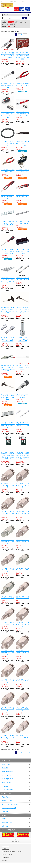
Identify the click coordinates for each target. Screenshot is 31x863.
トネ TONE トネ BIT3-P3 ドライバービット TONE (22, 597)
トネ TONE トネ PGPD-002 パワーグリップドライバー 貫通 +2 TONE (7, 251)
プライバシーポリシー (7, 855)
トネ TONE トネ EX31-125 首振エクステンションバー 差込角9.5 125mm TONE (22, 425)
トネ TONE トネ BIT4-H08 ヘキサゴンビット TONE (7, 709)
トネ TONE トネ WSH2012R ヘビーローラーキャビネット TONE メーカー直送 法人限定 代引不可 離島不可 (22, 56)
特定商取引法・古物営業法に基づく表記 (12, 852)
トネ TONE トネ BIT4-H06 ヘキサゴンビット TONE (7, 681)
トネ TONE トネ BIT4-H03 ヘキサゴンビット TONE (22, 624)
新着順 (17, 22)
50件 (10, 26)
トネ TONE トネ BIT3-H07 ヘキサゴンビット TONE (7, 541)
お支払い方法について (8, 790)
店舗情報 (4, 819)
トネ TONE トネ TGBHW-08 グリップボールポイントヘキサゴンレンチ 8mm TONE (7, 397)
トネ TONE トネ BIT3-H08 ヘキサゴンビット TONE (22, 541)
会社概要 (4, 860)
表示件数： (4, 26)
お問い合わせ (5, 857)
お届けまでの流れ (7, 782)
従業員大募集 (6, 826)
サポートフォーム (7, 801)
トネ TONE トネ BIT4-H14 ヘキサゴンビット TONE (22, 737)
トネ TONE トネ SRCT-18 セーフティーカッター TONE (22, 196)
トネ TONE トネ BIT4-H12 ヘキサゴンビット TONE (7, 737)
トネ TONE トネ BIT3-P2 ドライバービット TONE (7, 597)
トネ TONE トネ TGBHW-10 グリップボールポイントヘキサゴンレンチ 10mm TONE (22, 310)
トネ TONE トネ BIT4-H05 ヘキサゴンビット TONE (22, 653)
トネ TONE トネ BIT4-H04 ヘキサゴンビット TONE (7, 653)
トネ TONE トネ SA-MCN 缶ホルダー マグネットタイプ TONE (22, 251)
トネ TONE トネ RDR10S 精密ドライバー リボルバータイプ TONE (22, 143)
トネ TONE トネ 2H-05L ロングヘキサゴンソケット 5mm (22, 367)
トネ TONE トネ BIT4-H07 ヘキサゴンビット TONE (22, 681)
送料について (6, 786)
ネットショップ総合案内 (9, 808)
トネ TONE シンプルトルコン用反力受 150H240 (22, 222)
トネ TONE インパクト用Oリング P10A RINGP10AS (7, 143)
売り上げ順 (12, 24)
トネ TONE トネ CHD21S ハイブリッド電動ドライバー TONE (22, 396)
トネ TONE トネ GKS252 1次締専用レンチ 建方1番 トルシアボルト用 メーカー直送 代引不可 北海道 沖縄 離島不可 (8, 456)
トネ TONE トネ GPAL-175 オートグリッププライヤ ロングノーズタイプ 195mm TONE (8, 368)
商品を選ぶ (5, 768)
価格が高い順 (5, 24)
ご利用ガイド (5, 849)
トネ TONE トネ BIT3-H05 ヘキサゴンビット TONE (7, 513)
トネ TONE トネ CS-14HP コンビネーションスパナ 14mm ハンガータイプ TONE (8, 280)
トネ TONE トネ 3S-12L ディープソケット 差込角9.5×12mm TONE (22, 339)
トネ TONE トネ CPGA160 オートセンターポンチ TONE (7, 85)
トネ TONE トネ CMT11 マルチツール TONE (22, 171)
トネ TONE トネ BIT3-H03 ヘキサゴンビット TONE (22, 485)
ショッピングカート (8, 775)
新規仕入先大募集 (7, 822)
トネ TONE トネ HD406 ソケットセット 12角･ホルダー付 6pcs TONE (7, 223)
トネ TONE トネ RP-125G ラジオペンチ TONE (8, 171)
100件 (13, 26)
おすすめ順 (11, 22)
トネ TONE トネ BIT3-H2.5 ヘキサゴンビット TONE (7, 485)
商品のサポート (6, 797)
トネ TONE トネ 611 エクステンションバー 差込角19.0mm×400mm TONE (8, 339)
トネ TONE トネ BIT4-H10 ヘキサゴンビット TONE (22, 709)
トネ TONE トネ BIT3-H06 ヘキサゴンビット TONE (22, 513)
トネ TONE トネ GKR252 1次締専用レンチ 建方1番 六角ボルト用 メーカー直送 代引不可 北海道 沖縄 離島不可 (22, 456)
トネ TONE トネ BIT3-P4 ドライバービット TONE (7, 623)
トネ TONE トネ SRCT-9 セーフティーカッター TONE (7, 196)
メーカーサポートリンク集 (10, 804)
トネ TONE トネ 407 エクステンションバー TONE (22, 278)
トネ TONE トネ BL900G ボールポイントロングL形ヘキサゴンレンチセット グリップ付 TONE (7, 55)
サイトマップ (5, 846)
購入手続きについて (8, 779)
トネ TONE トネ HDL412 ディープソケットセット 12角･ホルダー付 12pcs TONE (8, 425)
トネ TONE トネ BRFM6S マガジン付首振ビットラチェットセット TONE (22, 113)
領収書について (6, 764)
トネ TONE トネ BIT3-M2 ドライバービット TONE (22, 569)
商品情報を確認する (8, 771)
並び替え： (4, 22)
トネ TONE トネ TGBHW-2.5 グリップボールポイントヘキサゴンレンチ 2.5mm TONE (7, 310)
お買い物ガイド (6, 812)
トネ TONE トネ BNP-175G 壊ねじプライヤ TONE (22, 84)
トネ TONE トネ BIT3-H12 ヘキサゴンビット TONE (7, 570)
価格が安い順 (23, 22)
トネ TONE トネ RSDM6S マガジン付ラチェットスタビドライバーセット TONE (8, 114)
